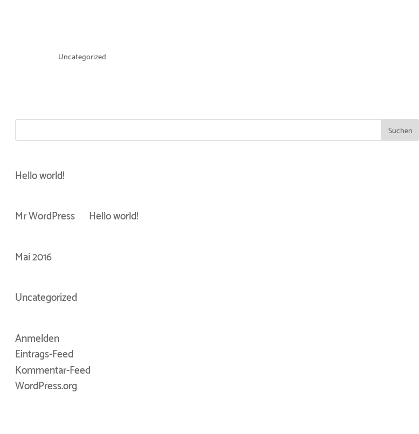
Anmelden (37, 338)
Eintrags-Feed (44, 354)
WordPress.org (46, 386)
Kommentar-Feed (53, 370)
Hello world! (39, 176)
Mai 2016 (33, 257)
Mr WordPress (45, 216)
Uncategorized (82, 57)
